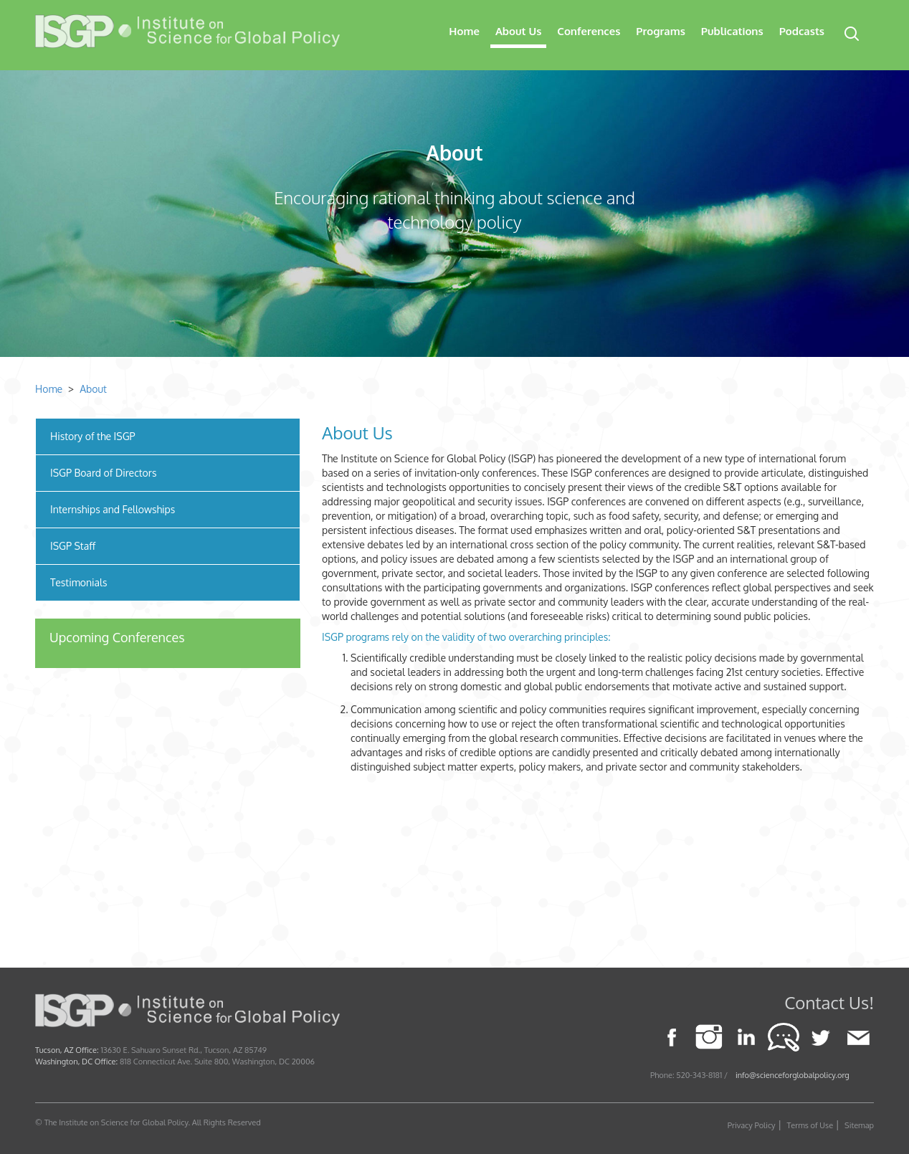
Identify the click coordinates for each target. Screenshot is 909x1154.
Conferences (588, 31)
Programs (660, 31)
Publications (732, 31)
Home (464, 31)
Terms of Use (810, 1125)
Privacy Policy (752, 1125)
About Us (518, 31)
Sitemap (859, 1125)
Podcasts (801, 31)
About (454, 153)
